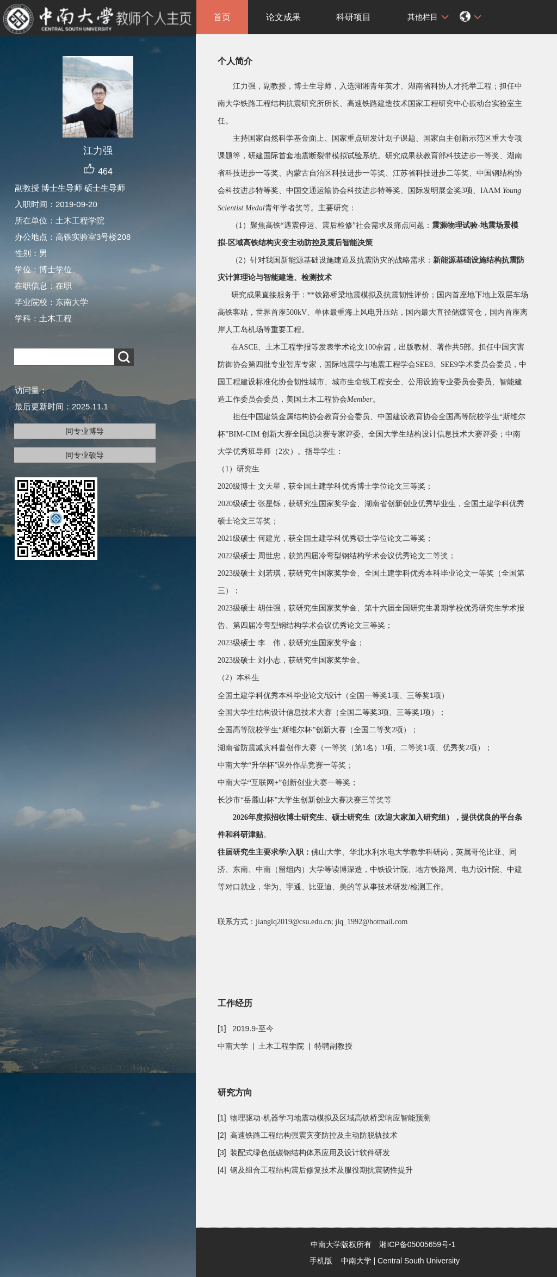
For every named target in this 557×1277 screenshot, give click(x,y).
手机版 (321, 1260)
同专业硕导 (85, 455)
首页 (222, 17)
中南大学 (356, 1260)
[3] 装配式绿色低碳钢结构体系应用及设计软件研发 (304, 1152)
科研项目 (353, 17)
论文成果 (283, 17)
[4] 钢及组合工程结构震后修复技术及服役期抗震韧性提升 (315, 1170)
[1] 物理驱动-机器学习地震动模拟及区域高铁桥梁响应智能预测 (324, 1117)
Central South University (418, 1260)
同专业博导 (85, 431)
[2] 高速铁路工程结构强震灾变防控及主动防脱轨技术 (308, 1135)
